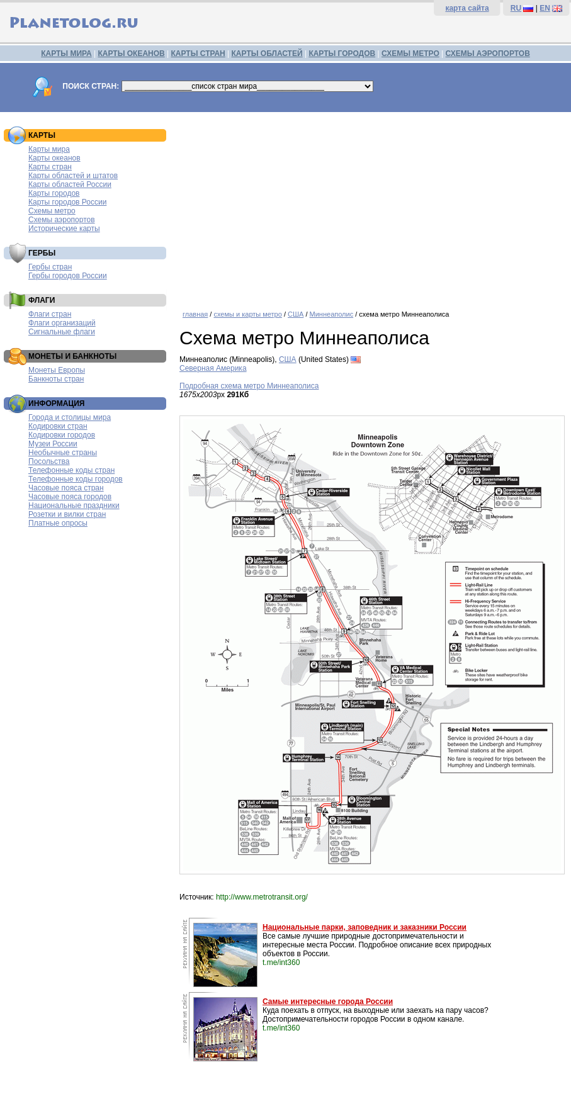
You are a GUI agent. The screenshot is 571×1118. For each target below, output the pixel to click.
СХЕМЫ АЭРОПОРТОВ (488, 53)
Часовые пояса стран (66, 487)
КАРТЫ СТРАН (198, 53)
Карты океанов (54, 158)
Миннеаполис (332, 314)
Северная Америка (213, 368)
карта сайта (467, 8)
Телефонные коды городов (75, 479)
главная (195, 314)
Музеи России (52, 443)
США (295, 314)
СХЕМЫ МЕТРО (410, 53)
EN (545, 8)
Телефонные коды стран (71, 470)
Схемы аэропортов (61, 219)
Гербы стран (50, 267)
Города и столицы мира (69, 417)
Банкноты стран (56, 379)
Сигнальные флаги (61, 331)
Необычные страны (62, 452)
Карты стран (50, 166)
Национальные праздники (74, 505)
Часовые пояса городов (69, 496)
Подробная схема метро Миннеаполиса (249, 385)
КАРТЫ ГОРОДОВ (341, 53)
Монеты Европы (56, 370)
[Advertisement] (372, 206)
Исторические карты (64, 228)
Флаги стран (49, 314)
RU (516, 8)
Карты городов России (67, 202)
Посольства (49, 461)
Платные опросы (58, 523)
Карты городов (53, 193)
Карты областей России (69, 184)
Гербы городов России (67, 275)
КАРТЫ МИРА (66, 53)
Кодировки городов (61, 435)
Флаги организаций (62, 323)
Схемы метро (52, 210)
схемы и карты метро (247, 314)
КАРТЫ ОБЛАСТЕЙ (267, 53)
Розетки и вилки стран (67, 514)
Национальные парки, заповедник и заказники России (364, 927)
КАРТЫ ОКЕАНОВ (131, 53)
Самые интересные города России (328, 1001)
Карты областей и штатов (73, 175)
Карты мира (49, 149)
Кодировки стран (58, 426)
